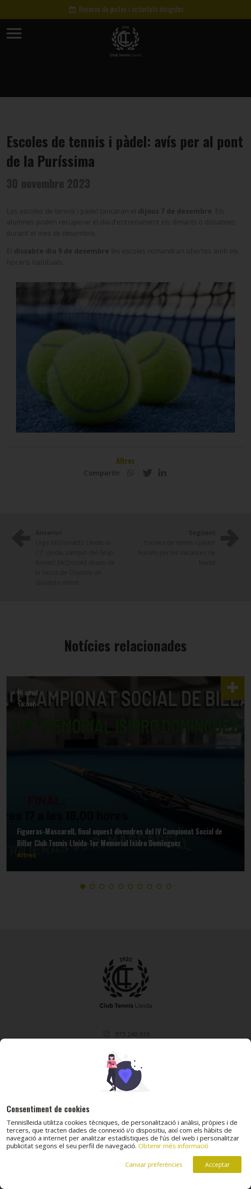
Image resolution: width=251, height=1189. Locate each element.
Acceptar (217, 1164)
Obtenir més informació (173, 1145)
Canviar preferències (154, 1164)
